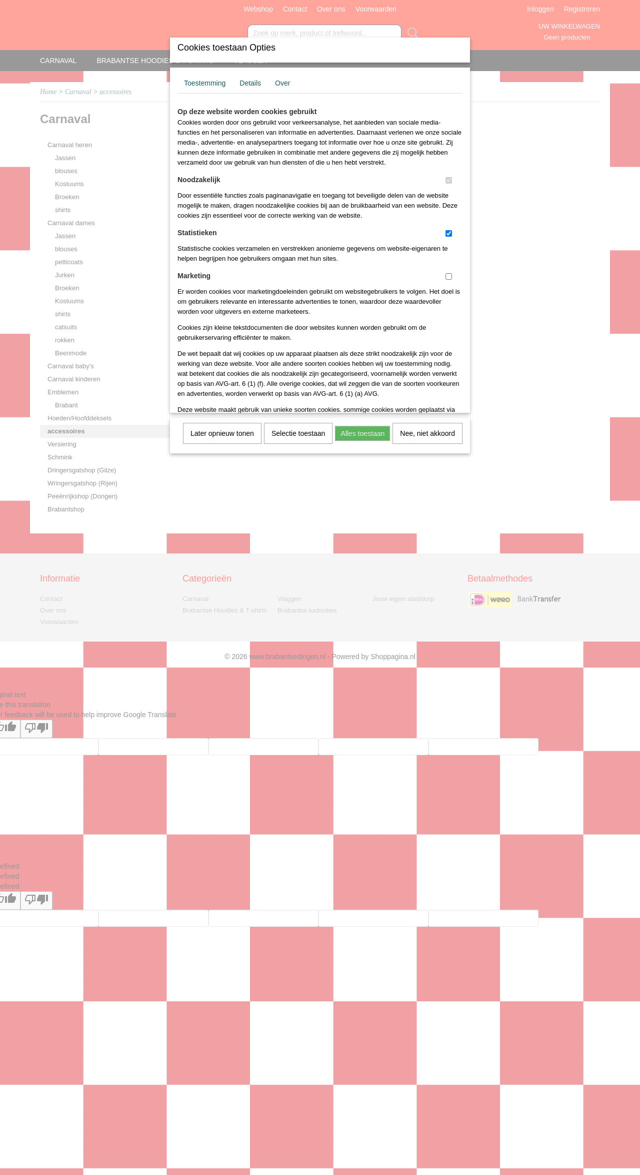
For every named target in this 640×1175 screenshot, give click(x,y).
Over (282, 83)
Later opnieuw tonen (222, 433)
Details (250, 83)
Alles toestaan (362, 433)
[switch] (449, 180)
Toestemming (205, 83)
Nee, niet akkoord (427, 433)
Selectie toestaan (298, 433)
